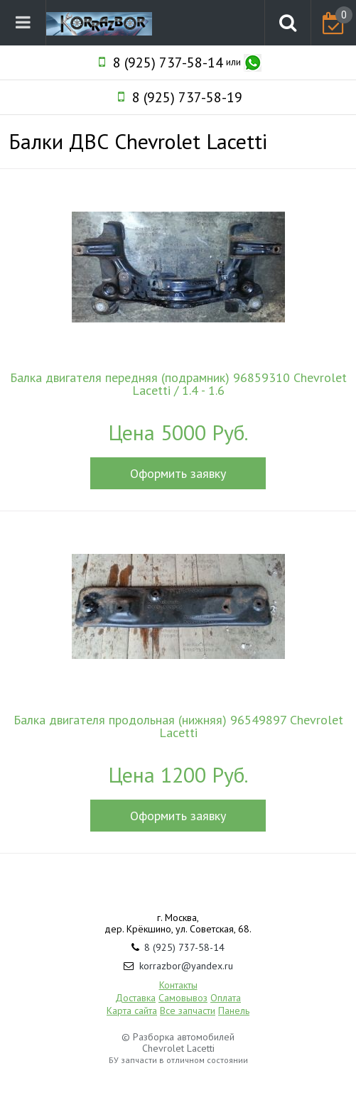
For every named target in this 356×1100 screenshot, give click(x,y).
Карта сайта (132, 1010)
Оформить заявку (178, 473)
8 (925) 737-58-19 (187, 97)
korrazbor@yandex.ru (186, 965)
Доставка (135, 997)
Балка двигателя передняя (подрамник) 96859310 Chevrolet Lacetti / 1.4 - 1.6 (178, 384)
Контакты (178, 985)
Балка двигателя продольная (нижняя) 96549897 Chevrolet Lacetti (178, 726)
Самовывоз (182, 997)
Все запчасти (187, 1010)
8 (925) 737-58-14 (168, 62)
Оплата (225, 997)
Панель (233, 1010)
